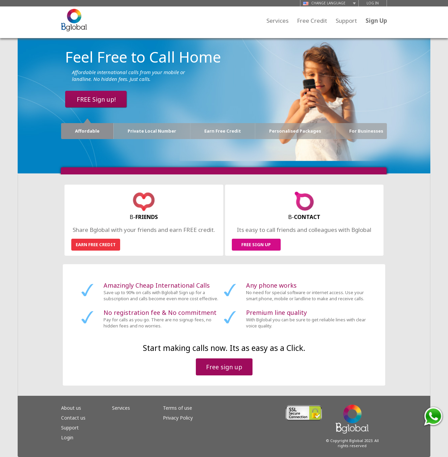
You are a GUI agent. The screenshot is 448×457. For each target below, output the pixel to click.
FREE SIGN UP (256, 244)
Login (67, 437)
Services (277, 20)
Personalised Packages (295, 131)
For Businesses (366, 131)
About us (71, 408)
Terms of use (177, 408)
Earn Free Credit (222, 131)
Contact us (73, 417)
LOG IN (373, 3)
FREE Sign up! (96, 99)
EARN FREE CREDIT (96, 244)
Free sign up (224, 367)
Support (346, 20)
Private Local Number (152, 131)
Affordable (87, 128)
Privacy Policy (178, 417)
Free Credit (312, 20)
